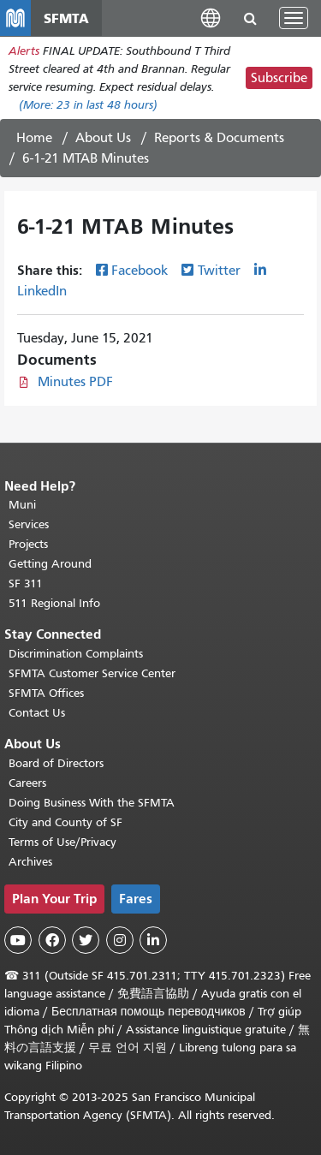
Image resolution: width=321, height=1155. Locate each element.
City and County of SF (65, 822)
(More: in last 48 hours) (88, 105)
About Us (103, 138)
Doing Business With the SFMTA (92, 802)
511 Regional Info (54, 603)
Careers (27, 783)
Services (29, 524)
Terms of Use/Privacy (62, 842)
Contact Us (37, 713)
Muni (22, 504)
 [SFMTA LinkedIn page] (153, 940)
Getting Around (50, 564)
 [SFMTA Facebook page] (52, 940)
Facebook (139, 270)
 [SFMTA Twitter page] (85, 940)
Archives (30, 861)
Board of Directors (56, 763)
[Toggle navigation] (293, 18)
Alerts (24, 51)
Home (34, 138)
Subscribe (279, 78)
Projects (28, 544)
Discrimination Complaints (76, 653)
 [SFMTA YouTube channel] (18, 940)
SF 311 (26, 583)
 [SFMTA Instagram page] (120, 940)
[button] (210, 17)
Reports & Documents (219, 138)
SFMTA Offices (46, 693)
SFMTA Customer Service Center (92, 673)
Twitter (219, 270)
